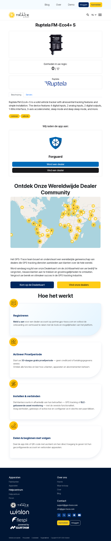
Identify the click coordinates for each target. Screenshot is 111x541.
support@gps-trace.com (67, 505)
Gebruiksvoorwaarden (14, 538)
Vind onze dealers (79, 284)
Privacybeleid (26, 538)
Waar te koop (62, 485)
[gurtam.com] (19, 512)
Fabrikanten (14, 482)
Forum (11, 498)
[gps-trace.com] (19, 15)
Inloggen (83, 4)
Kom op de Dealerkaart (32, 284)
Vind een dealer (55, 170)
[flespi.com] (19, 519)
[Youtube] (79, 515)
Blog (47, 4)
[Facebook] (59, 515)
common (14, 116)
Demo (71, 4)
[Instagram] (74, 515)
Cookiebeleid (35, 538)
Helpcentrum (14, 494)
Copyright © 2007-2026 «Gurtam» (60, 538)
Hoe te (60, 482)
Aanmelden (96, 4)
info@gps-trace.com (65, 509)
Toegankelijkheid (44, 538)
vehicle (25, 116)
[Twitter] (64, 515)
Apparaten (13, 485)
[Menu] (100, 15)
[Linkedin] (69, 515)
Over (58, 4)
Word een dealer (55, 164)
